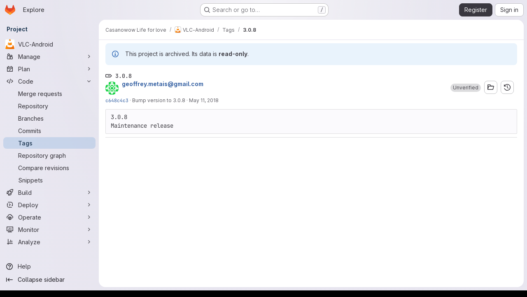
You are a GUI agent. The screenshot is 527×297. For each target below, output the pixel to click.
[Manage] (49, 56)
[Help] (49, 266)
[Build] (49, 192)
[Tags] (49, 143)
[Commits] (49, 130)
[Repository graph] (49, 155)
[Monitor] (49, 229)
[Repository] (49, 106)
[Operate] (49, 217)
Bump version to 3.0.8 (158, 100)
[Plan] (49, 69)
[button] (465, 88)
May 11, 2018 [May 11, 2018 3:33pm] (204, 100)
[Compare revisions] (49, 167)
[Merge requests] (49, 93)
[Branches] (49, 118)
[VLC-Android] (49, 44)
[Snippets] (49, 180)
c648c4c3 (116, 100)
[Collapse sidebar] (49, 279)
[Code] (49, 81)
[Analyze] (49, 242)
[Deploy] (49, 204)
